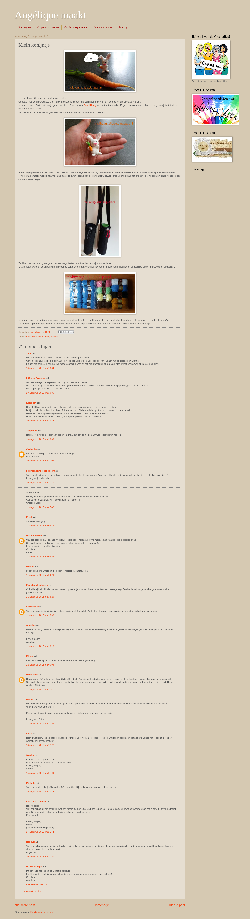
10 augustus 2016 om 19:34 (40, 368)
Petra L (30, 699)
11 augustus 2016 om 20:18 (40, 646)
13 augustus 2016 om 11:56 (40, 723)
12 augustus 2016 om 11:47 (40, 689)
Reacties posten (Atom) (41, 912)
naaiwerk (55, 336)
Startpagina (24, 27)
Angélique (32, 430)
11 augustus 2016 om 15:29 (40, 596)
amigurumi (31, 336)
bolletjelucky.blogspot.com (40, 470)
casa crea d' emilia (36, 801)
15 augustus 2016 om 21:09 (40, 773)
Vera (28, 353)
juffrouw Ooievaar (35, 378)
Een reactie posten (32, 891)
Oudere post (176, 905)
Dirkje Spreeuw (34, 535)
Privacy (123, 27)
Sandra (30, 755)
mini (47, 336)
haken (41, 336)
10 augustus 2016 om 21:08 (40, 460)
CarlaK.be (31, 449)
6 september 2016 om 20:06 (40, 884)
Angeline (31, 625)
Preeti (29, 517)
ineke (29, 733)
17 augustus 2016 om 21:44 (40, 832)
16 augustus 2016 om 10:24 (40, 791)
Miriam (30, 656)
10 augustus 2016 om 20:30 (40, 439)
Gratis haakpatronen (75, 27)
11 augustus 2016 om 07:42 (40, 507)
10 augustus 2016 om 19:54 (40, 420)
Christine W (32, 606)
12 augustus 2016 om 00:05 (40, 664)
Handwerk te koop (103, 27)
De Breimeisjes (34, 866)
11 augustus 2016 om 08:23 (40, 556)
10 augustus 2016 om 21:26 (40, 482)
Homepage (101, 905)
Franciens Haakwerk (37, 585)
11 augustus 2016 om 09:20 (40, 575)
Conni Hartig (90, 105)
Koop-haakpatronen (48, 27)
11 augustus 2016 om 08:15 (40, 525)
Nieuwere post (25, 905)
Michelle (30, 783)
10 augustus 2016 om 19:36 (40, 393)
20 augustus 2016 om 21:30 (40, 856)
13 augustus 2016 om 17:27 (40, 745)
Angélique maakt (50, 15)
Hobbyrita (31, 842)
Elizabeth (31, 402)
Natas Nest (32, 674)
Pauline (30, 566)
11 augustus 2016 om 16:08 (40, 615)
